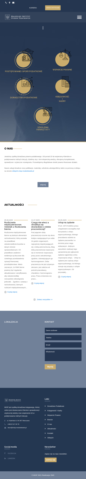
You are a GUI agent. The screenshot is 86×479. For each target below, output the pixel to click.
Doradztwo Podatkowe (55, 406)
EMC (52, 475)
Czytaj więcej (10, 292)
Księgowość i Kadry (54, 411)
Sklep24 (50, 438)
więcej (43, 185)
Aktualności (51, 429)
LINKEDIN (11, 458)
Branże (50, 420)
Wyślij (50, 367)
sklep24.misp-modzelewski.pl (23, 171)
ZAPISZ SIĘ (50, 460)
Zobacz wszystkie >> (43, 299)
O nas (49, 424)
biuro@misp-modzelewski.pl (17, 427)
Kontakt (50, 433)
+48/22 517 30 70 (13, 424)
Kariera (33, 8)
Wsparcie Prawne (54, 415)
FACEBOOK (12, 453)
